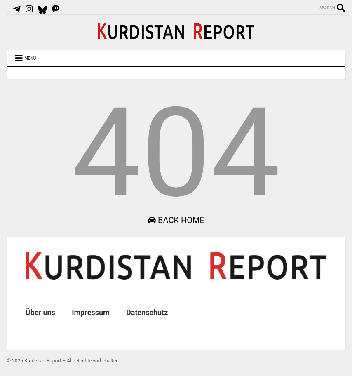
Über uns (40, 312)
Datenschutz (147, 312)
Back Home (176, 220)
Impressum (90, 312)
